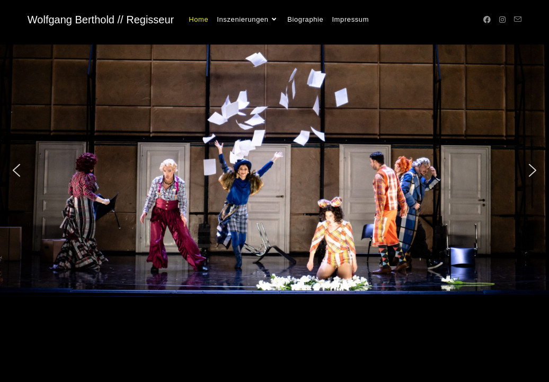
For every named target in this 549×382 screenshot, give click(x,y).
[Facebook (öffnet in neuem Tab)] (487, 19)
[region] (274, 171)
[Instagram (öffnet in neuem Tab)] (502, 19)
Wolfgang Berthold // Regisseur (101, 19)
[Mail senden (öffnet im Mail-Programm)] (518, 19)
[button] (16, 170)
